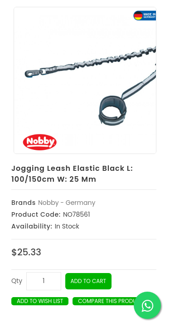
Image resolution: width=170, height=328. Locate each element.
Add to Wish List (40, 301)
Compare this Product (111, 301)
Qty (16, 280)
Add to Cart (89, 281)
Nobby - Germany (66, 202)
